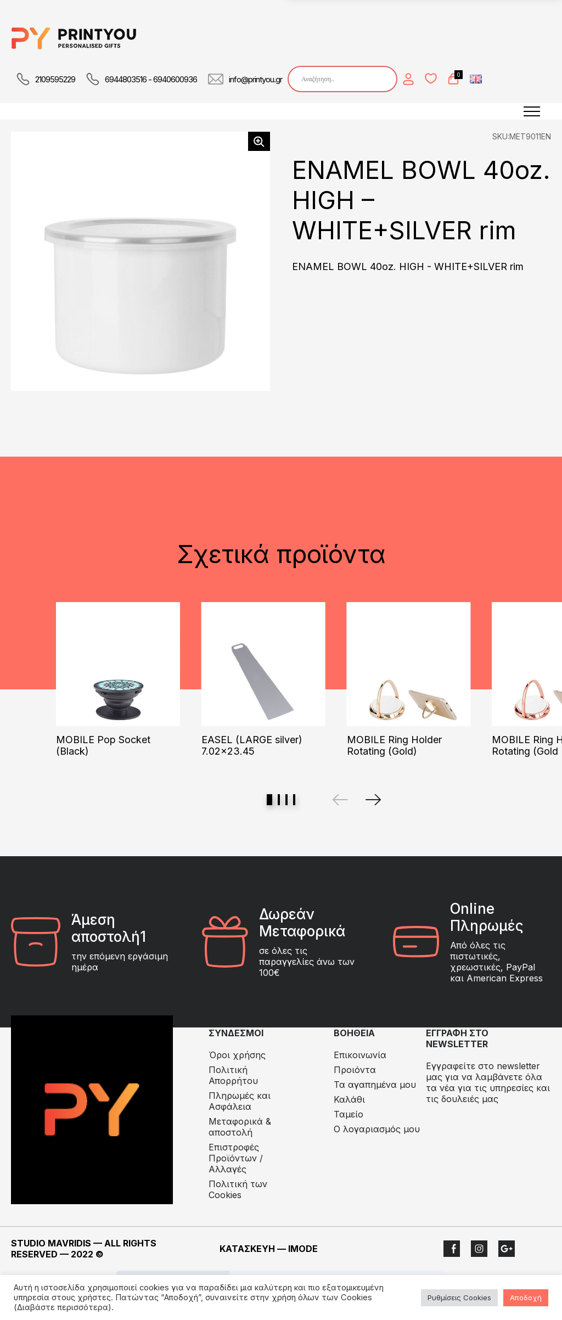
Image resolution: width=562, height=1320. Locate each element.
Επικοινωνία (360, 1054)
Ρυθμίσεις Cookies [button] (459, 1297)
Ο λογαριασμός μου (377, 1129)
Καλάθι (349, 1099)
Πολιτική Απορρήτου (233, 1075)
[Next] (373, 799)
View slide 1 (269, 799)
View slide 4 (294, 799)
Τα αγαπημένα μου (375, 1084)
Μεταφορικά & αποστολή (240, 1127)
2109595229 (55, 79)
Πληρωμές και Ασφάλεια (240, 1101)
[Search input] (345, 79)
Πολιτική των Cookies (238, 1189)
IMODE (303, 1248)
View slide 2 (279, 799)
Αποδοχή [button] (526, 1297)
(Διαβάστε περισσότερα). (64, 1307)
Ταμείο (348, 1114)
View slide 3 (286, 799)
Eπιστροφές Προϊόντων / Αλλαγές (236, 1158)
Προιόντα (355, 1069)
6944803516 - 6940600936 (151, 79)
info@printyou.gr (255, 79)
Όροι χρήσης (237, 1054)
